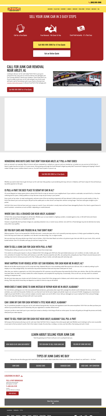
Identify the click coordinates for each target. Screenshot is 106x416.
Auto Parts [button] (50, 9)
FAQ (98, 9)
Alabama (16, 402)
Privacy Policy (43, 408)
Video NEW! (75, 9)
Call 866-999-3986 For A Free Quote (51, 44)
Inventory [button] (63, 9)
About (8, 408)
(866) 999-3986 (96, 2)
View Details (12, 393)
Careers (69, 9)
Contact (29, 408)
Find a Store (81, 9)
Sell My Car (35, 408)
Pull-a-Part (14, 9)
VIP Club (88, 9)
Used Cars (94, 9)
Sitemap (49, 408)
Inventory (18, 408)
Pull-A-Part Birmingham (14, 380)
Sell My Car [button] (56, 9)
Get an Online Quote (51, 53)
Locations (9, 402)
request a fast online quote (14, 83)
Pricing (12, 408)
